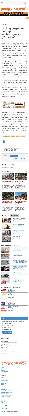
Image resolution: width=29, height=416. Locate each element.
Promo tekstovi (4, 380)
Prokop (12, 136)
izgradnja (18, 136)
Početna (3, 24)
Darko (2, 353)
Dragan (2, 341)
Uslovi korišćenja (5, 373)
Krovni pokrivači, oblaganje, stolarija (9, 390)
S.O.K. (9, 293)
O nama (2, 367)
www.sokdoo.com (12, 295)
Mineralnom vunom (8, 323)
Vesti (8, 24)
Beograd (23, 136)
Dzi (2, 350)
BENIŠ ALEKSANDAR (13, 306)
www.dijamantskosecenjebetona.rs (16, 313)
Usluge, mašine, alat (5, 396)
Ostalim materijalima (8, 327)
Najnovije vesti (5, 215)
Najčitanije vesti (14, 215)
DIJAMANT (10, 310)
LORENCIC (10, 289)
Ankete (2, 384)
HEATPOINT (11, 297)
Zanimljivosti (4, 382)
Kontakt (3, 368)
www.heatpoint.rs (12, 300)
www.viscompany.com (13, 304)
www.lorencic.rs (11, 291)
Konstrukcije (4, 389)
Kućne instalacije (5, 393)
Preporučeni (23, 158)
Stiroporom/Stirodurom (8, 325)
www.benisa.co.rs (12, 308)
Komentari (5, 338)
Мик (2, 347)
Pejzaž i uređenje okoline (6, 395)
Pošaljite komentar (14, 155)
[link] (14, 9)
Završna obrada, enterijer (6, 392)
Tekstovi (3, 379)
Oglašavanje (4, 370)
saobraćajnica (6, 136)
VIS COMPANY (11, 302)
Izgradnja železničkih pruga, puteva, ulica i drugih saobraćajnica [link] (9, 167)
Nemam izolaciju (7, 329)
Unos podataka (4, 371)
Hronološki (16, 158)
